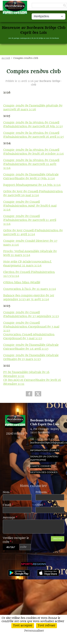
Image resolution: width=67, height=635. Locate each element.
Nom (7, 492)
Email (8, 505)
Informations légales (44, 450)
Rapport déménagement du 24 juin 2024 (32, 185)
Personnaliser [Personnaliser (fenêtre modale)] (34, 630)
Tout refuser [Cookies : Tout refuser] (46, 625)
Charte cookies (40, 466)
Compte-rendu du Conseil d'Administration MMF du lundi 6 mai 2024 (29, 205)
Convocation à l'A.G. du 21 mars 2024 (29, 289)
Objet (40, 505)
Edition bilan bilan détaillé (21, 282)
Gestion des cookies (43, 472)
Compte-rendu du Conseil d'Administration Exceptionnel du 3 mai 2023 (31, 326)
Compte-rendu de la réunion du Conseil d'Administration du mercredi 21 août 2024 (31, 164)
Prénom (42, 492)
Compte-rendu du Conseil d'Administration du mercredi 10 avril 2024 (29, 220)
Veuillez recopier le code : (16, 540)
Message (10, 517)
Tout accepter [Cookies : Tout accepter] (22, 625)
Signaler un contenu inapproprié (44, 458)
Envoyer (57, 538)
